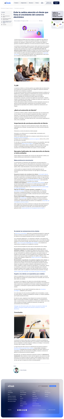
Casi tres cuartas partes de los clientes (35, 182)
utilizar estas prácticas (36, 257)
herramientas (23, 197)
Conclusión (4, 24)
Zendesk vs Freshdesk (12, 396)
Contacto (46, 394)
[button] (42, 3)
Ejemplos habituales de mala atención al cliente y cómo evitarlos (7, 22)
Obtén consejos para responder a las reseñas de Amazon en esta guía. (30, 271)
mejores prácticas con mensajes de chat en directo (33, 208)
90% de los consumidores (21, 233)
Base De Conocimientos (36, 405)
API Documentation (23, 403)
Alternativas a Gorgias (12, 401)
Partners (21, 398)
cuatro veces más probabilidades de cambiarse (27, 242)
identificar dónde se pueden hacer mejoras (23, 348)
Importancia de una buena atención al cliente (7, 19)
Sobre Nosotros (47, 392)
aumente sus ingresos (35, 139)
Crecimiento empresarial (19, 8)
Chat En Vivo (34, 400)
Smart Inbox (34, 396)
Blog (21, 396)
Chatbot (33, 392)
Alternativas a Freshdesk (12, 399)
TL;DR (3, 14)
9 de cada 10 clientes (43, 174)
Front (9, 394)
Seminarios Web (23, 394)
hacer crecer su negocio (27, 143)
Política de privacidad (52, 409)
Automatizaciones (35, 403)
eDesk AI (34, 394)
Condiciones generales (42, 409)
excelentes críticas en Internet (21, 137)
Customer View (35, 398)
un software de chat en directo (33, 179)
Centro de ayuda (23, 392)
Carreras (46, 396)
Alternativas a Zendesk (12, 397)
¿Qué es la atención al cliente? (6, 16)
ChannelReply (10, 392)
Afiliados (21, 405)
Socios (21, 400)
